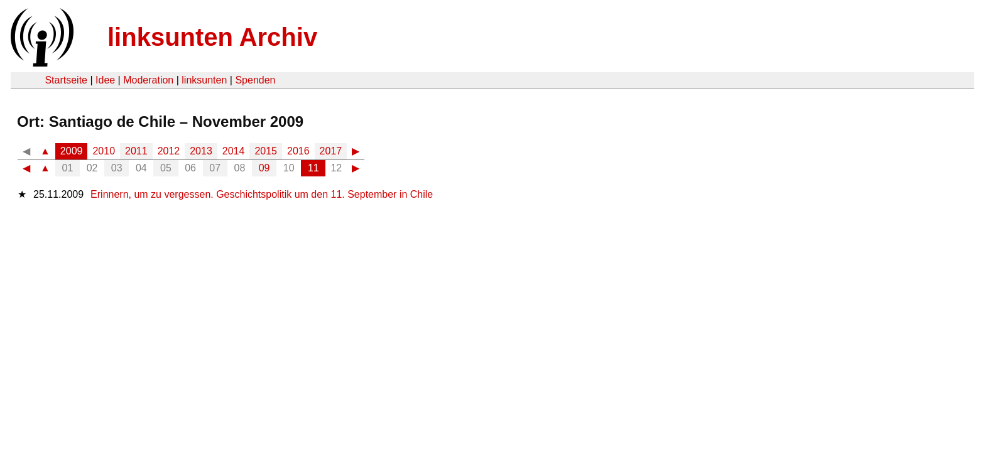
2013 (201, 151)
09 (264, 168)
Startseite (66, 80)
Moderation (148, 80)
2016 (298, 151)
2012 (169, 151)
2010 (103, 151)
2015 (265, 151)
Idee (105, 80)
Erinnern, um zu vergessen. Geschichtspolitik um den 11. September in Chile (261, 194)
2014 (233, 151)
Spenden (255, 80)
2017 (331, 151)
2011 (136, 151)
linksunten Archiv (212, 37)
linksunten (204, 80)
